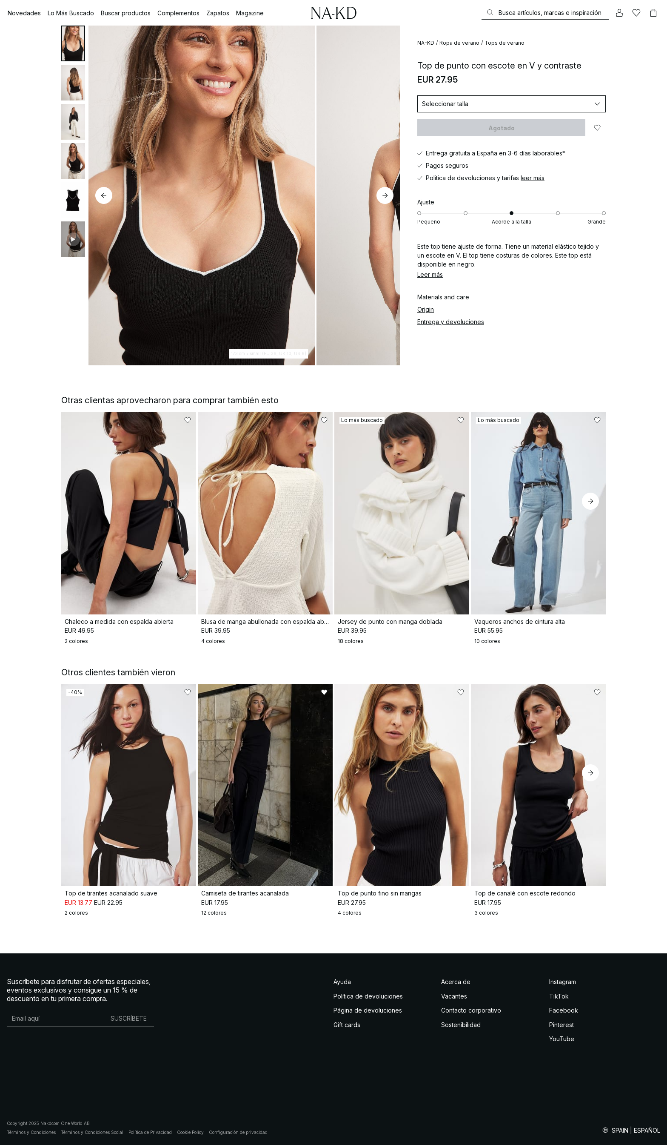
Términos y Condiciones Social (92, 1132)
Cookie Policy (190, 1132)
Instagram (562, 981)
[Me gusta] (636, 12)
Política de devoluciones (368, 996)
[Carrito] (653, 12)
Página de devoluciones (368, 1010)
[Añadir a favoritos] (597, 127)
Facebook (563, 1010)
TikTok (559, 996)
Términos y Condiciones (31, 1132)
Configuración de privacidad (238, 1132)
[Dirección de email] (55, 1018)
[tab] (73, 43)
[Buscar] (545, 12)
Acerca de (455, 981)
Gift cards (347, 1024)
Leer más (430, 274)
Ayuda (342, 981)
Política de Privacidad (150, 1132)
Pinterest (561, 1024)
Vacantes (454, 996)
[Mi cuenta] (619, 12)
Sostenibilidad (461, 1024)
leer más (532, 177)
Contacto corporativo (471, 1010)
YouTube (561, 1038)
